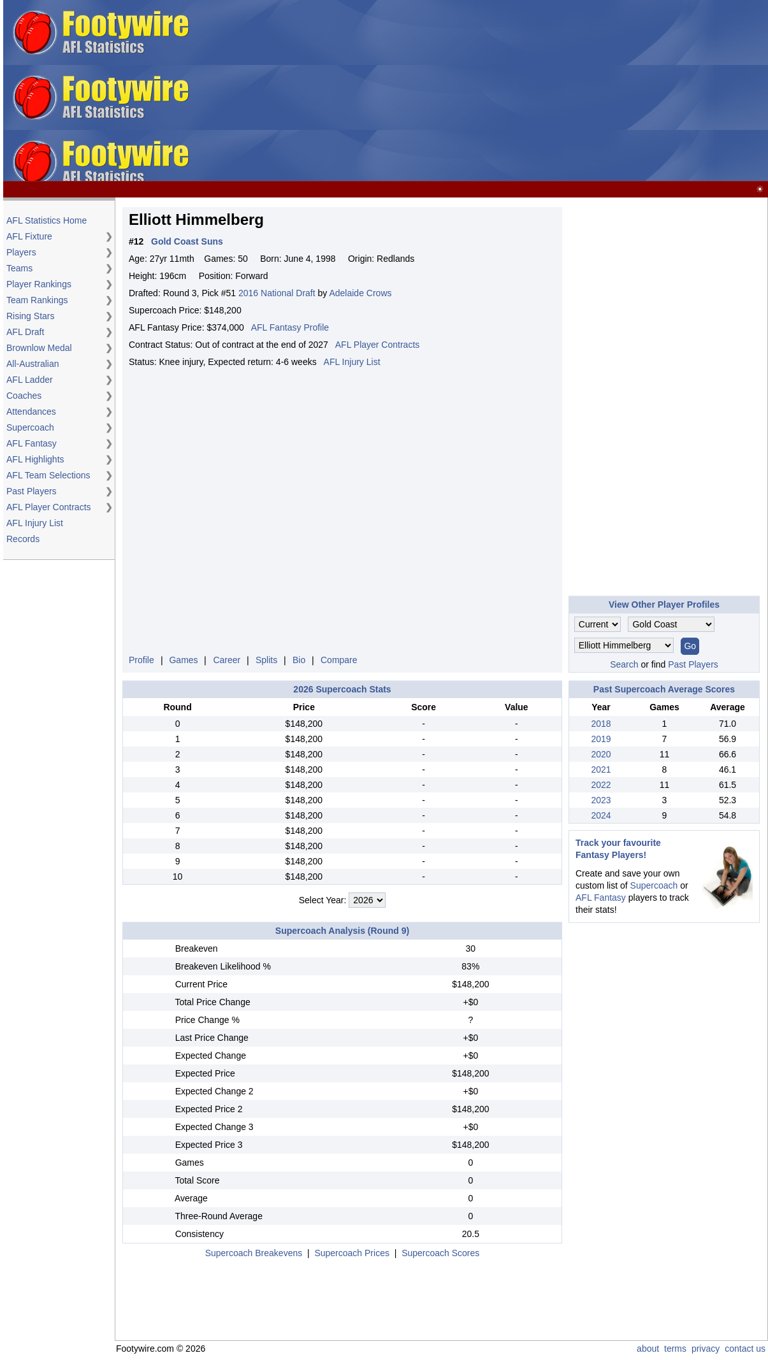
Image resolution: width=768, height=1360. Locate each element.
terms (675, 1348)
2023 (601, 800)
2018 (601, 724)
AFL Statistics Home (46, 220)
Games (183, 660)
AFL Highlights (35, 459)
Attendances (31, 411)
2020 (601, 754)
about (648, 1348)
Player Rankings (38, 284)
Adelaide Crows (360, 293)
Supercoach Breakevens (254, 1253)
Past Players (31, 491)
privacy (706, 1348)
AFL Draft (25, 332)
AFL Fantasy (31, 443)
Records (23, 539)
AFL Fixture (29, 236)
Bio (299, 660)
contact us (745, 1348)
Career (226, 660)
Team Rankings (37, 300)
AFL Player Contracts (48, 507)
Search (624, 664)
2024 (601, 815)
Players (21, 252)
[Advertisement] (562, 91)
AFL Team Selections (48, 475)
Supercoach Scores (440, 1253)
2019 (601, 739)
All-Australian (32, 364)
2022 (601, 785)
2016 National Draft (276, 293)
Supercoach (30, 427)
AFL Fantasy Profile (290, 327)
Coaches (23, 395)
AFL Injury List (34, 523)
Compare (339, 660)
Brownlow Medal (39, 348)
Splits (266, 660)
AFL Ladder (29, 380)
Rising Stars (30, 316)
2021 (601, 769)
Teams (19, 268)
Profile (141, 660)
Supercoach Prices (351, 1253)
